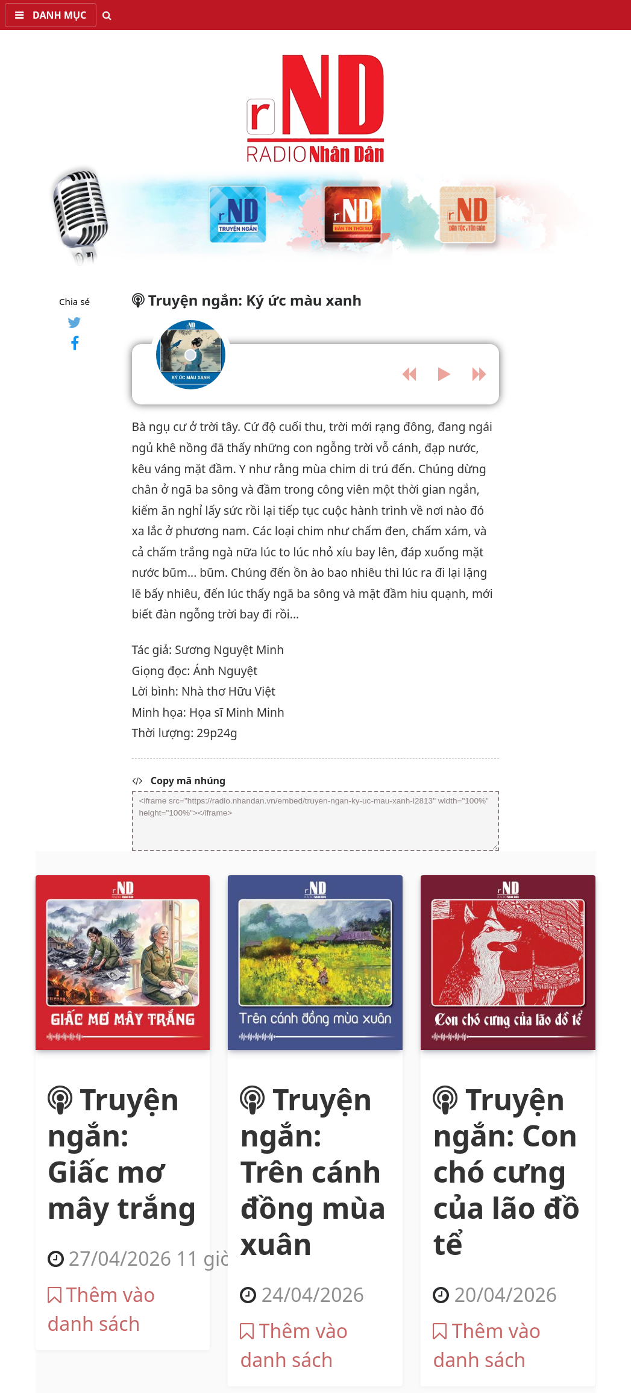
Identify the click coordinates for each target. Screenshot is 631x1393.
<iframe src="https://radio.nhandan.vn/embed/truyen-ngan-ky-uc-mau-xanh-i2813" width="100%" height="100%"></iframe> (316, 821)
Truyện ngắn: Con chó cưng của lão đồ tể (506, 1171)
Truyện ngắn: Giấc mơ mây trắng (122, 1153)
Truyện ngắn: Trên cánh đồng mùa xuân (313, 1171)
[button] (50, 15)
